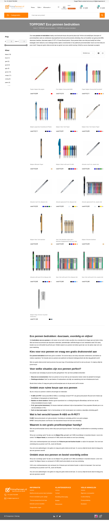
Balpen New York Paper (63, 127)
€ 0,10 (60, 93)
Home (33, 7)
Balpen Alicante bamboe (89, 240)
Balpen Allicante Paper (37, 164)
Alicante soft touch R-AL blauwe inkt (41, 277)
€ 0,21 (60, 131)
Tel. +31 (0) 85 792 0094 (10, 1)
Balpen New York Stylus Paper (91, 127)
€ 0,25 (86, 131)
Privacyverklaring (85, 501)
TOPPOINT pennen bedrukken (47, 28)
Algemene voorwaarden (87, 494)
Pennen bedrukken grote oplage (38, 497)
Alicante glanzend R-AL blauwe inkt (66, 202)
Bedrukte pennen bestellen (37, 505)
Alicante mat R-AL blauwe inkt (39, 202)
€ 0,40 (34, 282)
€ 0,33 (34, 244)
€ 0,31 (60, 169)
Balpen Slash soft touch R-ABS (65, 164)
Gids (39, 7)
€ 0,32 (86, 169)
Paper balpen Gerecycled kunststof (92, 89)
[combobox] (65, 15)
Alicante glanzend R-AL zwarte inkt (92, 202)
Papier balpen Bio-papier (37, 89)
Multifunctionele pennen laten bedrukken (41, 494)
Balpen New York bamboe (38, 240)
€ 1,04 (34, 319)
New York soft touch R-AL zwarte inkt (93, 277)
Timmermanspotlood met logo (38, 501)
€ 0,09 (34, 93)
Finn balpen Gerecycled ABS (64, 89)
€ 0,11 (86, 93)
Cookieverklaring (85, 497)
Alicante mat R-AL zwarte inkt (91, 164)
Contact (57, 494)
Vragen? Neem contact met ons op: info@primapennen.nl (89, 1)
